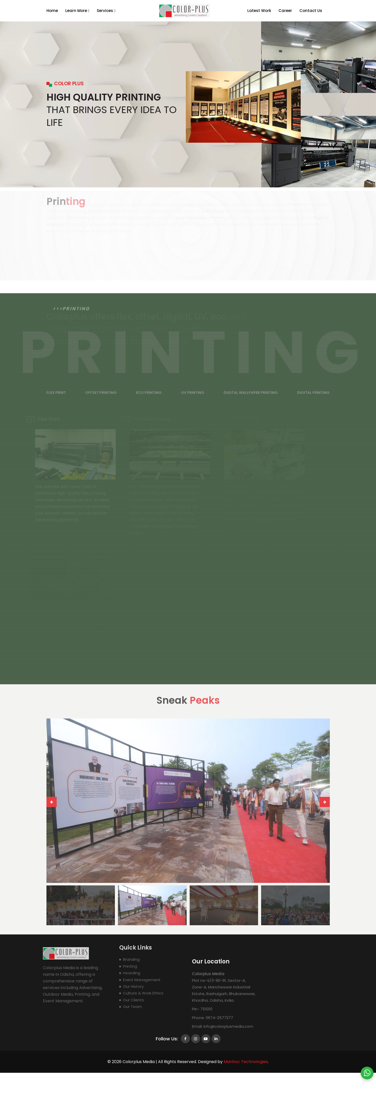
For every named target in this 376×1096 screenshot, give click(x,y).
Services (106, 10)
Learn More (77, 10)
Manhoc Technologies (246, 1062)
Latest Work (259, 10)
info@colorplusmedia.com (227, 1089)
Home (52, 10)
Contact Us (310, 10)
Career (285, 10)
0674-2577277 (219, 1081)
